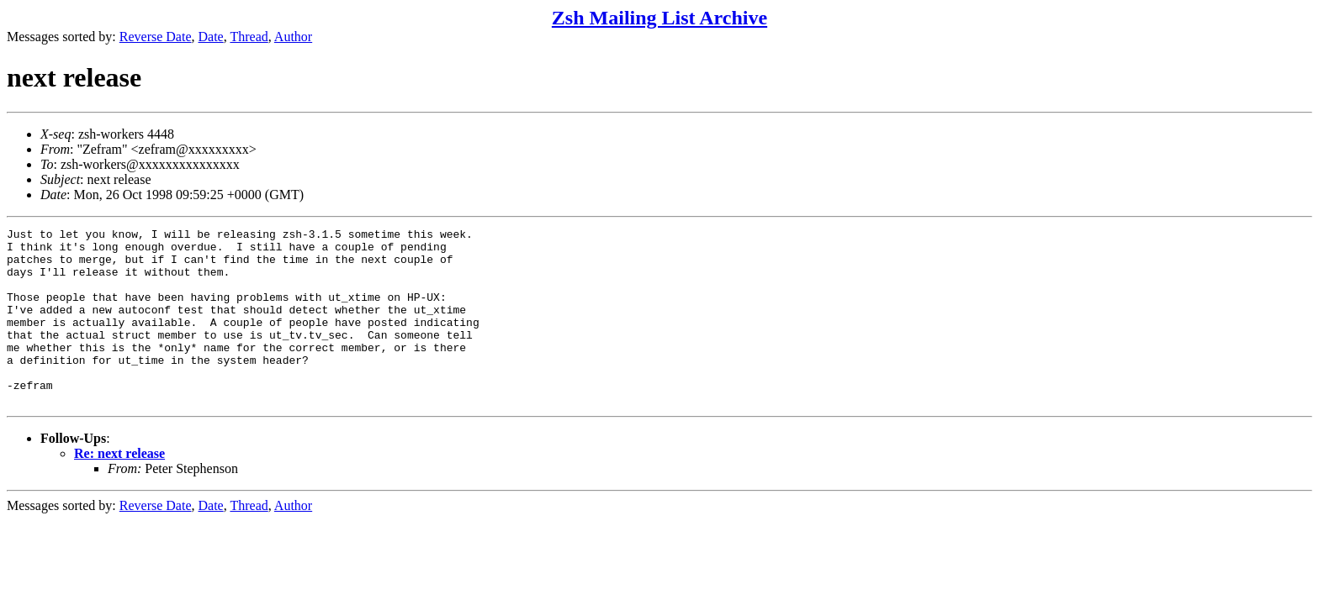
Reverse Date (155, 36)
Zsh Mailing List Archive (659, 18)
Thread (249, 36)
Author (293, 36)
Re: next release (119, 488)
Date (211, 36)
